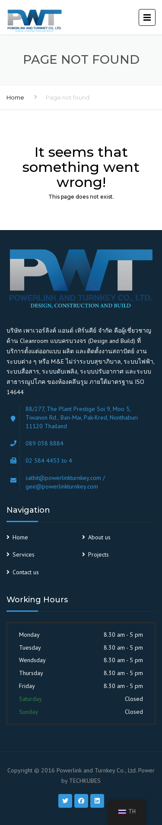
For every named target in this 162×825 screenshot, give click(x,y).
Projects (98, 554)
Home (15, 97)
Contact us (26, 572)
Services (24, 554)
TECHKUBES (85, 781)
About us (99, 537)
